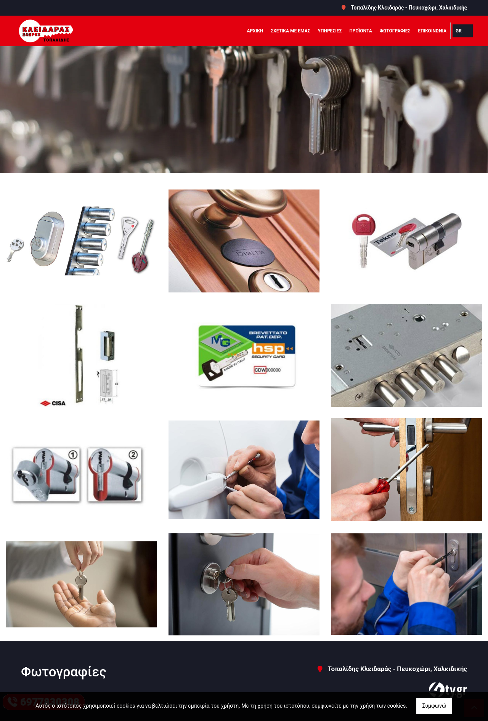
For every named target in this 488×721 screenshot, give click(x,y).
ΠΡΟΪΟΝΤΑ (360, 31)
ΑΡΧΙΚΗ (255, 31)
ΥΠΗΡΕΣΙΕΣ (330, 31)
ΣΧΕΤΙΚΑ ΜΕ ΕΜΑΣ (290, 31)
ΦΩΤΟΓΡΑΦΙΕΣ (395, 31)
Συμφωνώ (434, 706)
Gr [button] (459, 31)
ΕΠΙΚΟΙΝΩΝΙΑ (432, 31)
